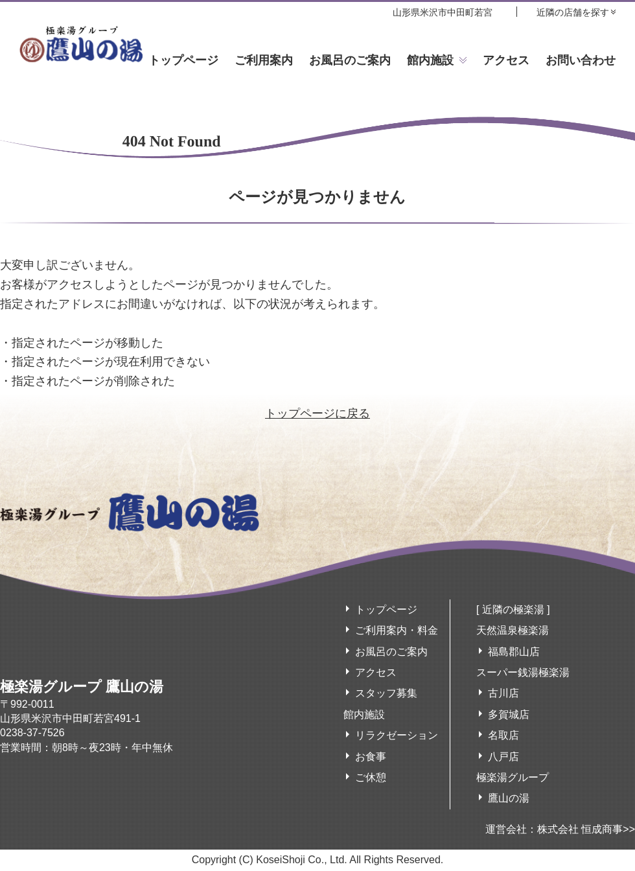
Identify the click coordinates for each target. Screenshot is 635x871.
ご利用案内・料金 (396, 630)
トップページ (183, 60)
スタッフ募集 (386, 693)
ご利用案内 (264, 60)
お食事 (370, 756)
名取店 (503, 735)
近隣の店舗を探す (573, 12)
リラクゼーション (396, 735)
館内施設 (430, 60)
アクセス (506, 60)
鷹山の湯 (508, 798)
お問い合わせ (581, 60)
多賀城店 (508, 714)
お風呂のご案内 (350, 60)
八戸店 (503, 756)
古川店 (503, 693)
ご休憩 (370, 777)
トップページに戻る (317, 413)
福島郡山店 (514, 651)
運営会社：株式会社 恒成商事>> (560, 829)
